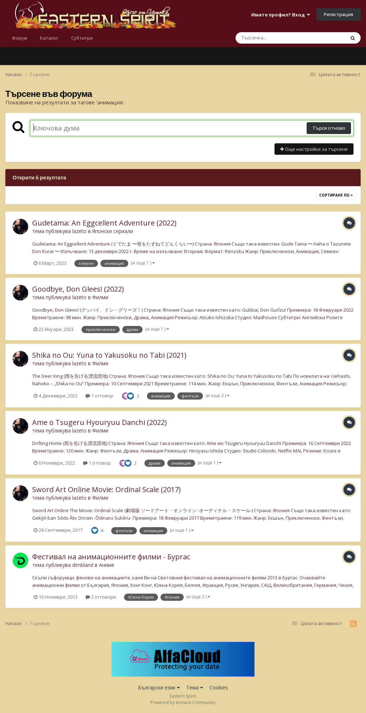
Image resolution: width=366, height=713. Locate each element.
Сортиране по (336, 195)
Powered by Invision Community (183, 702)
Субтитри (82, 38)
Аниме (106, 564)
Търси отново (328, 128)
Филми (100, 297)
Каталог (49, 38)
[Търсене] (272, 38)
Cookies (218, 687)
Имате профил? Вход (280, 14)
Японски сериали (112, 231)
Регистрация (338, 14)
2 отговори (100, 597)
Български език (159, 687)
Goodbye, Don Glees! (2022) (78, 289)
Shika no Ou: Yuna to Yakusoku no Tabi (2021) (109, 355)
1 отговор (99, 395)
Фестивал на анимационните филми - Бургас (111, 556)
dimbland (82, 564)
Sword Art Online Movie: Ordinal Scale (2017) (106, 489)
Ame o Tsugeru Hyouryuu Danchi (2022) (99, 422)
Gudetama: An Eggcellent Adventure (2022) (104, 223)
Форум (19, 38)
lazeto (79, 231)
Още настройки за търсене (314, 149)
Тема (194, 687)
